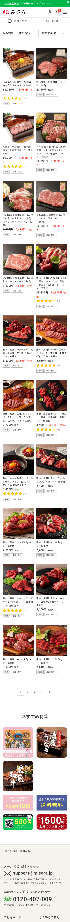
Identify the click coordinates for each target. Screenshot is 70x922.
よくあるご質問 (49, 917)
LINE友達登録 (11, 3)
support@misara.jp (28, 873)
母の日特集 (52, 21)
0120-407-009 (28, 899)
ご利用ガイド (12, 917)
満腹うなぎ (20, 21)
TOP (6, 850)
